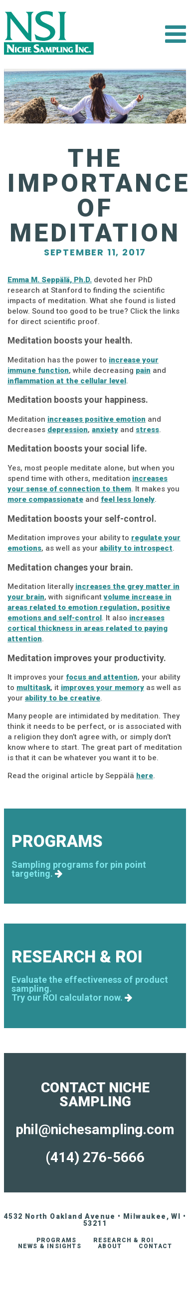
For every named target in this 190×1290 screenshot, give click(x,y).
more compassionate (45, 499)
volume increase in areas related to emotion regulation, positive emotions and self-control (89, 607)
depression (67, 429)
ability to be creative (62, 698)
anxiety (105, 429)
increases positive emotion (96, 419)
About (110, 1246)
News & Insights (49, 1246)
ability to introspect (136, 548)
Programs (56, 1240)
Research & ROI (123, 1240)
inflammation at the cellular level (66, 380)
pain (143, 370)
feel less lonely (128, 499)
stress (147, 429)
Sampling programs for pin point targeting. (78, 869)
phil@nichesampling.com (95, 1129)
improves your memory (102, 687)
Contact (155, 1246)
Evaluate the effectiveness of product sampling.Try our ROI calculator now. (89, 988)
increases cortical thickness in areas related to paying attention (87, 628)
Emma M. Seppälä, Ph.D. (49, 279)
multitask (33, 687)
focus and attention (102, 677)
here (144, 775)
